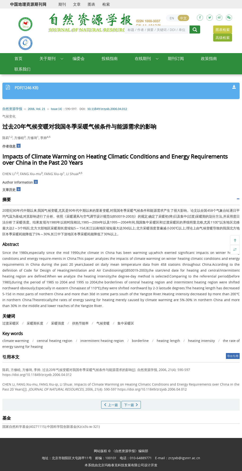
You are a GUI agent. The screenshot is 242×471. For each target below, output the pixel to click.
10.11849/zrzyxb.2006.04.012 (107, 109)
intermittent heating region (102, 340)
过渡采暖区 (10, 323)
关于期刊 (47, 58)
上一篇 (111, 405)
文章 (77, 4)
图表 (91, 4)
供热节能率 (80, 323)
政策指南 (209, 58)
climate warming (15, 340)
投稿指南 (110, 58)
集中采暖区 (125, 323)
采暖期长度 (35, 323)
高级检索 (223, 37)
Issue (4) (56, 109)
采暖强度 (57, 323)
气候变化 (9, 116)
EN (172, 18)
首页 (18, 58)
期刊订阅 (176, 58)
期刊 (62, 4)
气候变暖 (103, 323)
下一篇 (131, 405)
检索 (106, 4)
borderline (140, 340)
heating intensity (201, 340)
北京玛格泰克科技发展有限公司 (121, 465)
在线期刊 (143, 58)
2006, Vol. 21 (36, 109)
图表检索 (223, 29)
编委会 (79, 58)
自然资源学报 (12, 109)
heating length (168, 340)
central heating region (54, 340)
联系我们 (22, 69)
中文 (183, 18)
